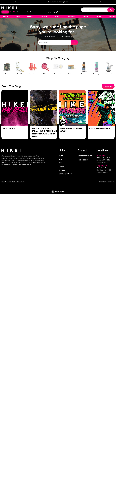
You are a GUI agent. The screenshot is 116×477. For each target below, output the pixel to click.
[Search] (111, 9)
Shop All (12, 12)
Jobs (64, 12)
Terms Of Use (111, 182)
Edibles (45, 74)
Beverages (96, 74)
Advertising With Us (65, 174)
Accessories (109, 74)
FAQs (60, 163)
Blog (60, 159)
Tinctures (84, 74)
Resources (41, 12)
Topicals (71, 74)
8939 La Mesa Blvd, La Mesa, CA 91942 (103, 159)
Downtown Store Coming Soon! (58, 2)
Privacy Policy (102, 182)
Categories (21, 12)
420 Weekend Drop (99, 128)
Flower (7, 74)
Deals (5, 12)
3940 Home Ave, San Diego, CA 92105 (104, 169)
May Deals (9, 128)
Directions (62, 170)
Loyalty (49, 12)
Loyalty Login (56, 12)
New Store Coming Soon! (71, 130)
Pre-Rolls (20, 74)
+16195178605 (83, 160)
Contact (61, 166)
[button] (15, 2)
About (61, 156)
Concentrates (58, 74)
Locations (31, 12)
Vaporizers (32, 74)
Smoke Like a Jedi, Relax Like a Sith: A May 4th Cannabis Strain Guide (45, 132)
